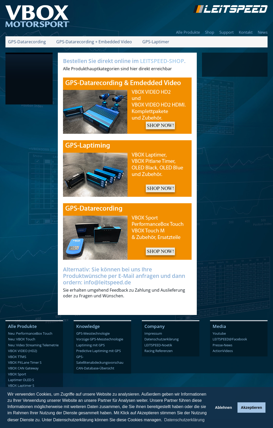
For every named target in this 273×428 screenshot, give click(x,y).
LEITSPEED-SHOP (162, 61)
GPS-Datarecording (27, 42)
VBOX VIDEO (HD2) (22, 350)
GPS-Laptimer (155, 42)
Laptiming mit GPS (90, 345)
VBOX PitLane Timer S (24, 362)
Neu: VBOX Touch (21, 339)
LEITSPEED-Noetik (158, 345)
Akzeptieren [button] (251, 407)
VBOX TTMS (17, 356)
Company (154, 326)
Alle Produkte (188, 32)
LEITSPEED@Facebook (230, 339)
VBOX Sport (17, 374)
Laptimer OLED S (21, 379)
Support (226, 32)
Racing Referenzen (158, 350)
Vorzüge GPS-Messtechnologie (99, 339)
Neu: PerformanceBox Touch (30, 333)
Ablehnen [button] (223, 407)
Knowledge (88, 326)
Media (219, 326)
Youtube (219, 333)
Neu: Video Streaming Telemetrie (33, 345)
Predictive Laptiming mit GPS (98, 350)
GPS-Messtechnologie (93, 333)
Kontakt (246, 32)
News (263, 32)
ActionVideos (223, 350)
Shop (209, 32)
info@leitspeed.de (107, 282)
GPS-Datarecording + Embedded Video (94, 42)
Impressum (153, 333)
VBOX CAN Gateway (23, 368)
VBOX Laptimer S (21, 385)
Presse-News (222, 345)
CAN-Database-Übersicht (95, 368)
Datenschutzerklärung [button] (184, 420)
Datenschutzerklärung (161, 339)
